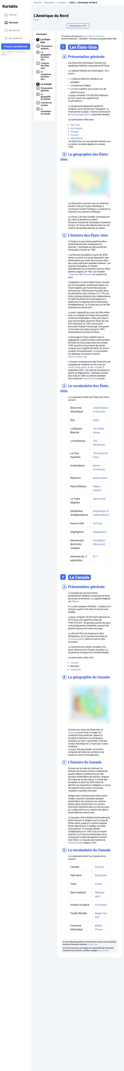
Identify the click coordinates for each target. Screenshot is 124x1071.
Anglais (62, 2)
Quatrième (49, 2)
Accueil (10, 15)
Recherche (12, 30)
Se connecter (13, 38)
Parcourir (11, 22)
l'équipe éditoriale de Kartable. (93, 36)
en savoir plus (92, 944)
